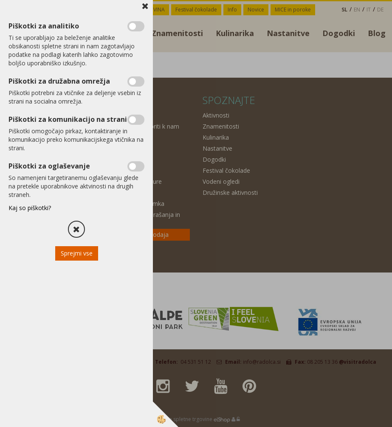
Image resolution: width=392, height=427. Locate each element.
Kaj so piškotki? (29, 208)
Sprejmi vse (77, 253)
